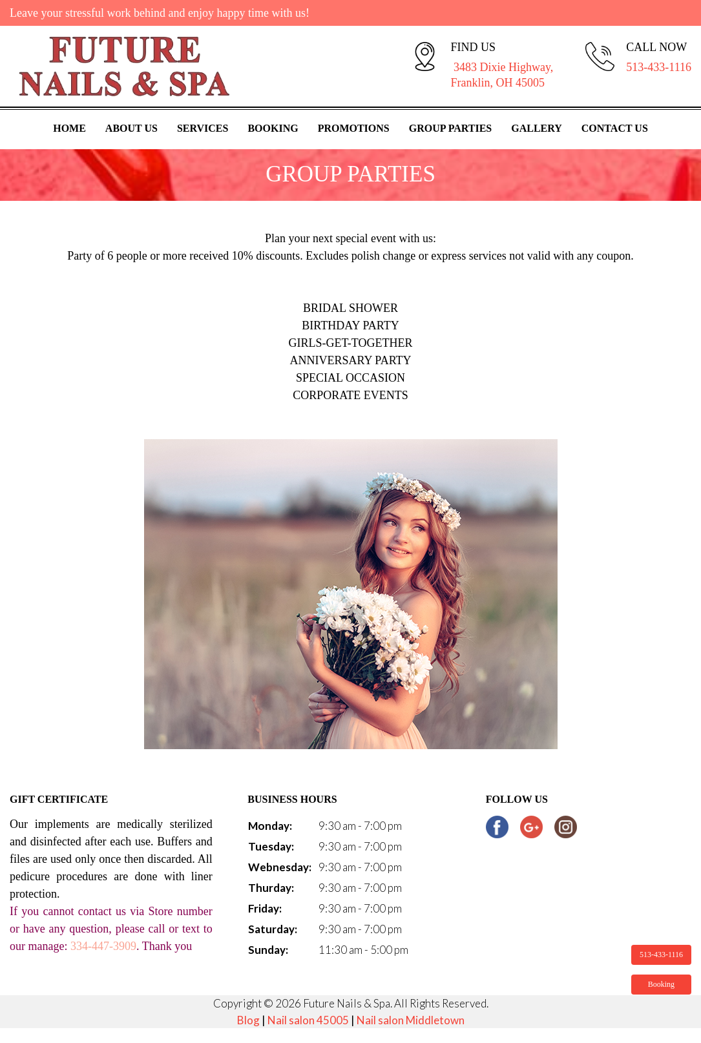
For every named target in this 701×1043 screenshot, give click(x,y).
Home (69, 128)
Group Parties (450, 128)
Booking (272, 128)
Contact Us (614, 128)
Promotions (354, 128)
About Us (131, 128)
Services (202, 128)
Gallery (536, 128)
